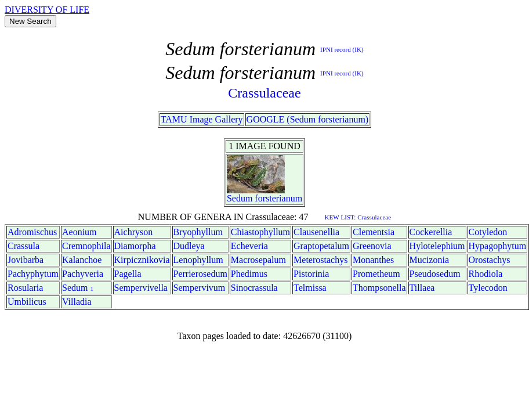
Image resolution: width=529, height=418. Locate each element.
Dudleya (189, 246)
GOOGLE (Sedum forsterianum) (308, 119)
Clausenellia (316, 232)
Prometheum (376, 274)
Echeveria (249, 246)
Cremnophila (86, 246)
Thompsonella (379, 288)
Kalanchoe (82, 260)
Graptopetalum (321, 246)
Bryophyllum (198, 232)
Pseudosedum (435, 274)
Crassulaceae (264, 92)
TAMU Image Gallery (202, 119)
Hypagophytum (498, 246)
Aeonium (79, 232)
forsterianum (278, 198)
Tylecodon (488, 288)
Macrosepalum (258, 260)
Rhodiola (486, 274)
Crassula (23, 246)
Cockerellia (431, 232)
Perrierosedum (200, 274)
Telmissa (310, 288)
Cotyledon (488, 232)
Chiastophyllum (260, 232)
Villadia (77, 302)
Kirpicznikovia (142, 260)
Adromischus (32, 232)
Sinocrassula (254, 288)
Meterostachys (320, 260)
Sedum (239, 198)
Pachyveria (82, 274)
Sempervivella (141, 288)
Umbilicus (27, 302)
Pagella (128, 274)
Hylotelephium (437, 246)
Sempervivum (199, 288)
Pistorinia (311, 274)
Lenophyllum (198, 260)
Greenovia (372, 246)
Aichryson (133, 232)
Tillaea (422, 288)
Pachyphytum (33, 274)
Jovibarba (26, 260)
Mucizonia (429, 260)
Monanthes (373, 260)
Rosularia (25, 288)
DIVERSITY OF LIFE (47, 10)
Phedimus (249, 274)
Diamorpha (135, 246)
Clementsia (373, 232)
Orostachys (489, 260)
